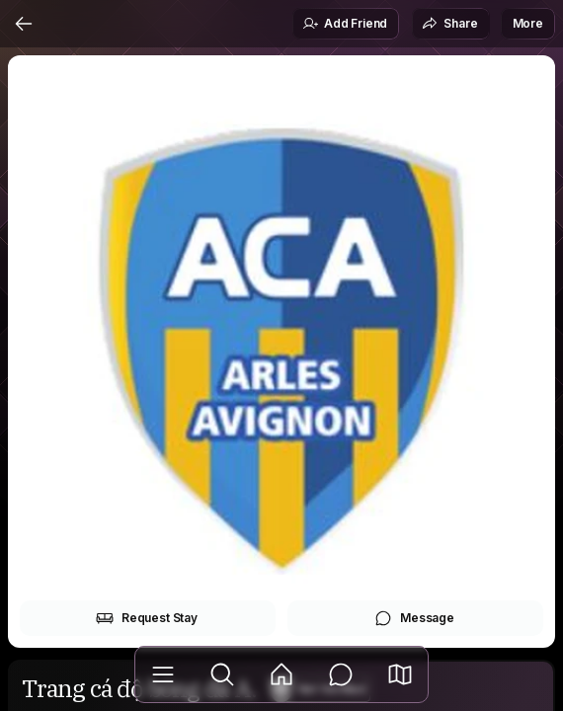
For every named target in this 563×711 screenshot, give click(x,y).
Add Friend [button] (344, 24)
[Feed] (281, 674)
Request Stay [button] (147, 618)
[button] (400, 674)
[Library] (163, 674)
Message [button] (414, 618)
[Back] (24, 24)
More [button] (528, 23)
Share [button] (449, 24)
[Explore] (222, 674)
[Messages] (340, 674)
